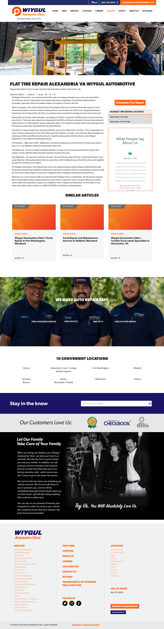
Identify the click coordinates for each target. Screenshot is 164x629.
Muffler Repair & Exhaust (23, 578)
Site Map (67, 576)
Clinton (137, 379)
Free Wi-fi (98, 321)
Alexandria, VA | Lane (119, 117)
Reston (26, 382)
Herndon (26, 379)
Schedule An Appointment (125, 606)
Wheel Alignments (21, 604)
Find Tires (68, 545)
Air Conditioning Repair (23, 549)
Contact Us (69, 571)
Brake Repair (18, 555)
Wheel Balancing (20, 607)
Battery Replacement (22, 552)
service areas (17, 94)
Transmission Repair (21, 593)
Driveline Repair (20, 567)
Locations (147, 11)
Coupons (86, 11)
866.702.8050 (109, 2)
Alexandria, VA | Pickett (120, 122)
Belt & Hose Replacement (23, 558)
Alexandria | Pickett (63, 382)
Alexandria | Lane (117, 549)
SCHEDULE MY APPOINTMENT (138, 2)
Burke (63, 379)
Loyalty (122, 11)
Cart (94, 2)
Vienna (26, 368)
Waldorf (137, 368)
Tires (64, 11)
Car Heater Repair (20, 561)
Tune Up (17, 596)
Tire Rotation (19, 590)
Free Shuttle (71, 321)
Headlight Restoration (22, 576)
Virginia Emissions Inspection (25, 601)
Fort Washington (100, 368)
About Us (134, 11)
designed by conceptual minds (85, 625)
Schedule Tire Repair (130, 102)
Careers (99, 11)
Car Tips (111, 11)
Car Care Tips (70, 566)
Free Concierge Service (44, 321)
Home (55, 11)
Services (74, 11)
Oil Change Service (21, 581)
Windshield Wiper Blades (23, 610)
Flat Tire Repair (19, 573)
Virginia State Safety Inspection (26, 599)
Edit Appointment (118, 612)
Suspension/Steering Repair (24, 584)
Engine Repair (19, 570)
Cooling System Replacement (25, 564)
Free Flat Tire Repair (125, 321)
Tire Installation (20, 587)
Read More (19, 258)
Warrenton (100, 379)
